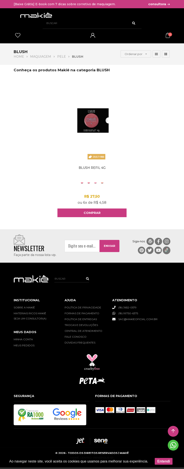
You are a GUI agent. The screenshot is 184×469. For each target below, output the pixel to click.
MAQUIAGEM (40, 57)
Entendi (163, 461)
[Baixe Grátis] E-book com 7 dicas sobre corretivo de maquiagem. (65, 4)
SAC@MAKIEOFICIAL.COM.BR (135, 320)
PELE (61, 57)
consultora (159, 4)
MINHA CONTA (23, 340)
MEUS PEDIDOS (24, 346)
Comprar (92, 214)
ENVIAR (109, 247)
